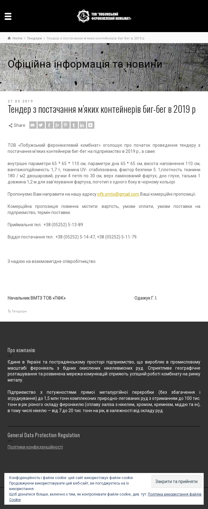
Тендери (19, 311)
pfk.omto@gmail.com (118, 194)
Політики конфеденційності (35, 446)
